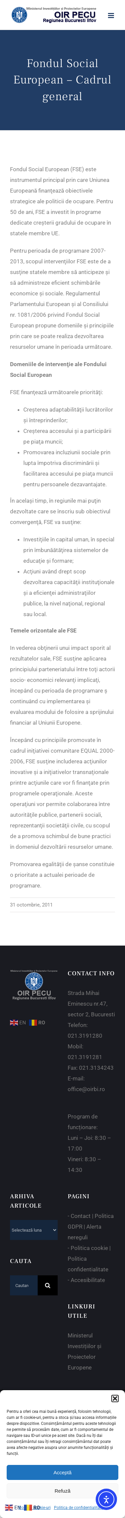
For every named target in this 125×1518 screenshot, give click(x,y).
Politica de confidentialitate (78, 1507)
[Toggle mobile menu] (111, 15)
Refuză (63, 1491)
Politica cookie (89, 1248)
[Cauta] (48, 1285)
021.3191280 (85, 1035)
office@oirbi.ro (86, 1089)
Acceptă (62, 1472)
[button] (115, 1398)
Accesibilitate (88, 1280)
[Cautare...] (24, 1285)
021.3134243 (96, 1067)
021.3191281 (85, 1057)
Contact (81, 1216)
